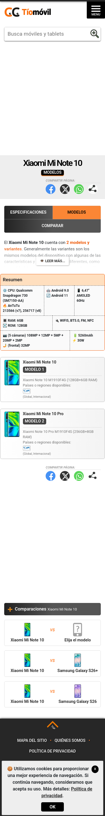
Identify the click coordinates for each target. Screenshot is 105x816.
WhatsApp (79, 189)
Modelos (76, 212)
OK (52, 807)
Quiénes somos (70, 740)
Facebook (50, 189)
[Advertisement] (52, 98)
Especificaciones (28, 212)
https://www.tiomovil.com (35, 12)
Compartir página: (93, 189)
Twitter (65, 189)
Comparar (53, 225)
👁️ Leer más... (52, 261)
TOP (53, 727)
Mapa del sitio (32, 740)
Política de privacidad (52, 751)
